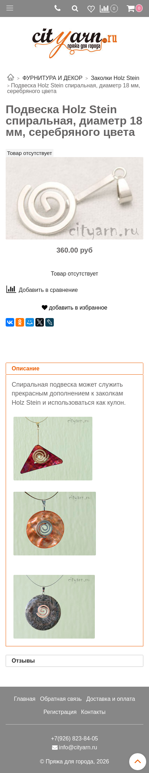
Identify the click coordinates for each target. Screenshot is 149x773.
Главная (24, 699)
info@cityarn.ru (78, 747)
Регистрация (60, 712)
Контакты (93, 712)
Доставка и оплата (110, 699)
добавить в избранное (74, 308)
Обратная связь (61, 699)
